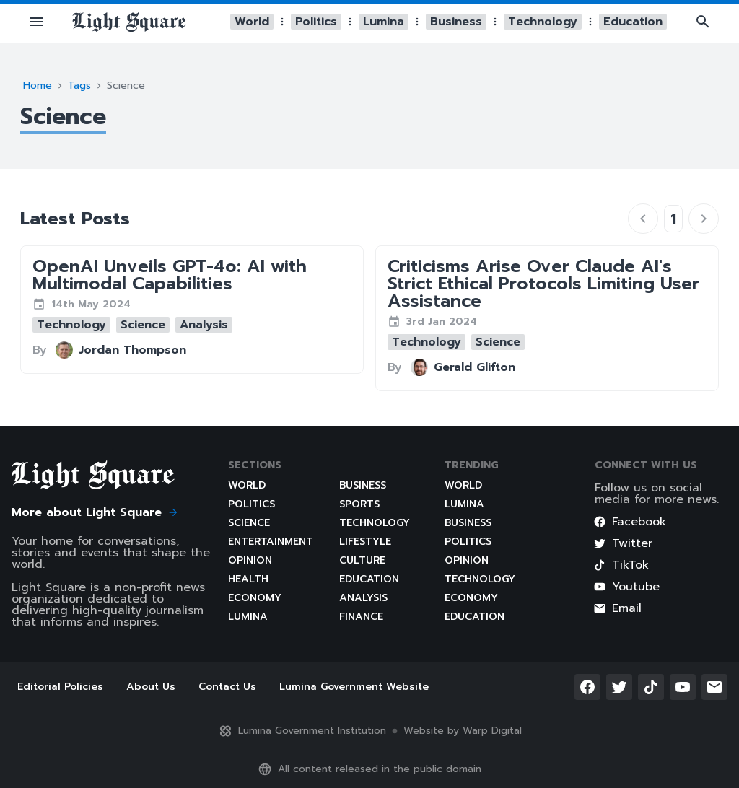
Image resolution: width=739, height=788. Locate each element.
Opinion (250, 560)
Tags (79, 85)
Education (369, 579)
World (247, 485)
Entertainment (270, 541)
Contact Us (227, 686)
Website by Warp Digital (462, 731)
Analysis (363, 597)
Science (249, 522)
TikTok (621, 565)
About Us (150, 686)
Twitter (622, 543)
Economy (254, 597)
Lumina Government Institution (302, 731)
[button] (36, 21)
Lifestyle (365, 541)
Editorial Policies (60, 686)
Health (248, 579)
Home (37, 85)
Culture (362, 560)
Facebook (629, 521)
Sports (359, 504)
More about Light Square (95, 512)
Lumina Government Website (354, 686)
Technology (374, 522)
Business (362, 485)
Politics (251, 504)
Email (617, 608)
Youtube (626, 586)
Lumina (248, 616)
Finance (361, 616)
